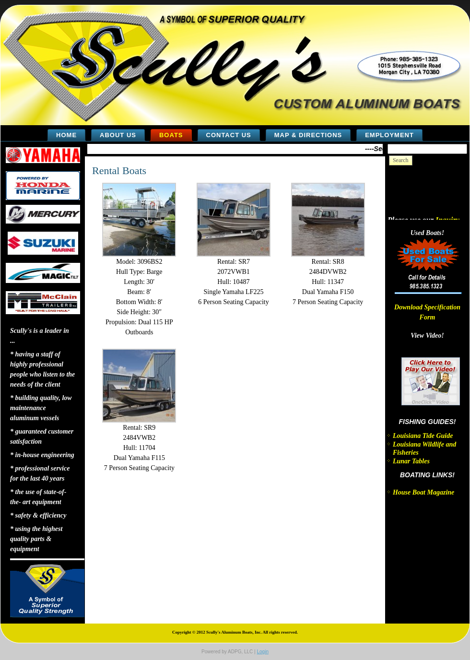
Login (262, 651)
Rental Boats (119, 171)
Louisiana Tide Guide (423, 435)
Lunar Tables (411, 461)
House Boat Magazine (423, 492)
